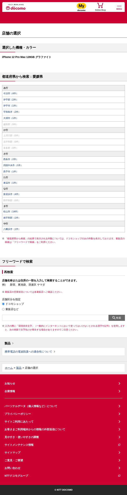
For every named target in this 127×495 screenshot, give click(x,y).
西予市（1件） (10, 171)
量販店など (12, 309)
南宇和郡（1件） (12, 217)
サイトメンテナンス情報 (63, 445)
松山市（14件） (11, 211)
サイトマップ (12, 452)
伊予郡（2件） (10, 99)
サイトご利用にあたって (19, 421)
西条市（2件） (10, 159)
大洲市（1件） (10, 118)
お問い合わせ (12, 468)
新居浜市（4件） (12, 194)
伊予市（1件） (10, 105)
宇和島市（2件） (12, 112)
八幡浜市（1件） (12, 229)
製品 (8, 343)
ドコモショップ (14, 303)
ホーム (9, 367)
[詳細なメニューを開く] (119, 7)
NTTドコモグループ (63, 475)
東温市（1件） (10, 183)
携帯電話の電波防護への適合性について (28, 351)
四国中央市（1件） (13, 165)
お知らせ (10, 383)
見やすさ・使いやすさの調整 (22, 437)
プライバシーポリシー (18, 413)
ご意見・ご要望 (14, 460)
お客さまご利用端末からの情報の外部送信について (35, 429)
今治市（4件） (10, 93)
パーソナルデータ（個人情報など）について (31, 406)
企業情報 (10, 391)
